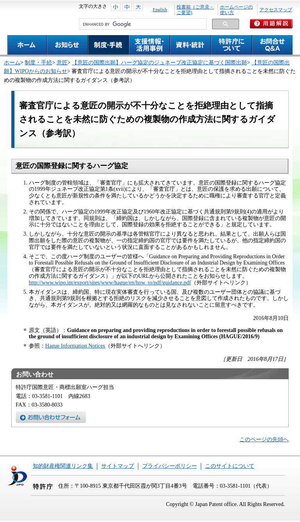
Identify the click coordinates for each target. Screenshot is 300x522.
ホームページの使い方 (236, 9)
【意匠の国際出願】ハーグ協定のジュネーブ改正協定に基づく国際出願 (159, 63)
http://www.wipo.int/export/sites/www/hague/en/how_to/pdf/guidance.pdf (110, 283)
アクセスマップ (275, 9)
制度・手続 (38, 63)
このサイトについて (229, 466)
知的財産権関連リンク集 (63, 466)
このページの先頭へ (264, 439)
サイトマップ (117, 466)
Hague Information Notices (75, 346)
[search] (142, 24)
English (160, 9)
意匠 (62, 63)
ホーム (12, 63)
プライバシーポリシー (169, 466)
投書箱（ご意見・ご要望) (195, 9)
